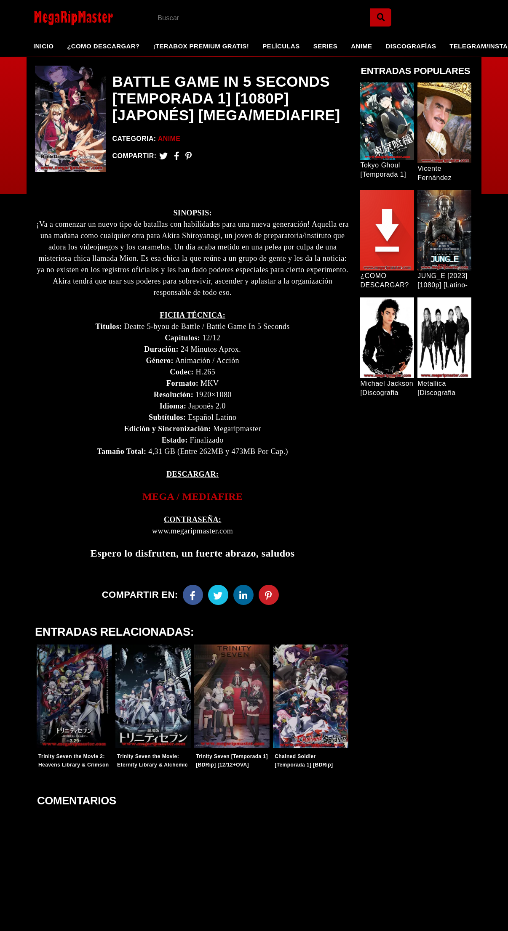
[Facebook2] (176, 156)
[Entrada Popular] (387, 121)
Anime (361, 46)
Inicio (43, 46)
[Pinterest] (188, 156)
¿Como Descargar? (103, 46)
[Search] (380, 17)
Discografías (411, 46)
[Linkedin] (243, 595)
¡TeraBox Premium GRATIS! (201, 46)
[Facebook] (192, 595)
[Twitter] (163, 156)
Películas (281, 46)
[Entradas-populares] (74, 696)
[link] (192, 496)
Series (325, 46)
